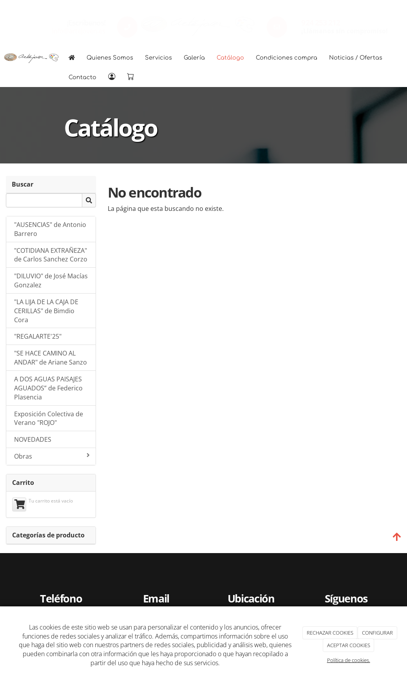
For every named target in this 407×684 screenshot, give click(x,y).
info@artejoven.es (78, 31)
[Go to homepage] (31, 57)
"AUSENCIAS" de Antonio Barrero (50, 229)
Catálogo (230, 57)
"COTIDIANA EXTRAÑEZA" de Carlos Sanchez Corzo (50, 255)
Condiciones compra (286, 57)
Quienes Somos (110, 57)
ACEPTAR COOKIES (348, 645)
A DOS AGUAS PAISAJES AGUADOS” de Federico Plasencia (48, 388)
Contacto (82, 77)
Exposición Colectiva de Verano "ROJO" (48, 418)
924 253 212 (320, 22)
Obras (52, 456)
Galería (194, 57)
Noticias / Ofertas (355, 57)
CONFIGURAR (377, 632)
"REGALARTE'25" (38, 336)
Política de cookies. (348, 660)
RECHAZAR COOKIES (330, 632)
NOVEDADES (32, 439)
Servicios (158, 57)
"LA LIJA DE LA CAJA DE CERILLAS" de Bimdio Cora (46, 311)
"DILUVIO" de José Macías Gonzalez (51, 280)
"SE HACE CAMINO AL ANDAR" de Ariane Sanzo (50, 357)
